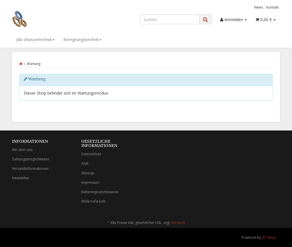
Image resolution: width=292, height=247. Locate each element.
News (258, 7)
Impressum (90, 182)
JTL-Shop (269, 237)
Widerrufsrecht (93, 201)
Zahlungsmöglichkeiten (30, 159)
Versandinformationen (30, 168)
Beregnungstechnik (82, 39)
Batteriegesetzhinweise (100, 191)
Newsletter (20, 177)
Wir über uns (22, 149)
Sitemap (87, 173)
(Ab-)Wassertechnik (35, 39)
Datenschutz (91, 154)
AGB (84, 163)
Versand (178, 222)
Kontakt (272, 7)
